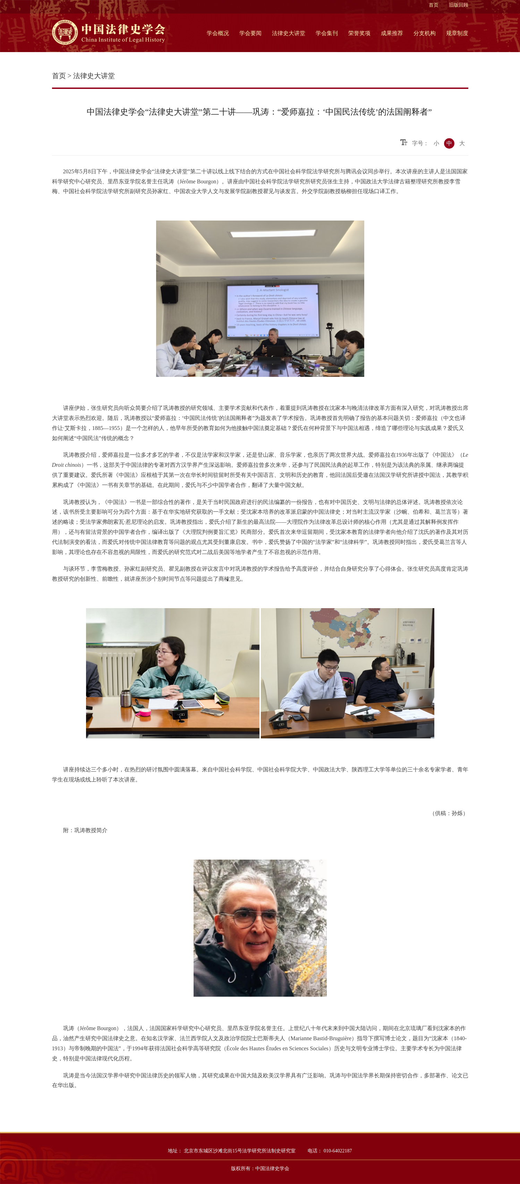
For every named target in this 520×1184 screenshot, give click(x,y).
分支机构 (425, 33)
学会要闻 (250, 33)
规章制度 (457, 33)
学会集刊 (327, 33)
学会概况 (218, 33)
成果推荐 (392, 33)
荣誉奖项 (359, 33)
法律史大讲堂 (288, 33)
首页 (433, 5)
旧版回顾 (458, 5)
